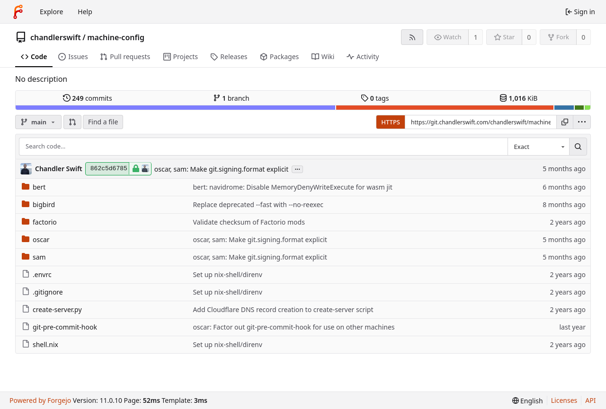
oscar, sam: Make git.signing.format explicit (221, 169)
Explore (51, 11)
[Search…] (578, 147)
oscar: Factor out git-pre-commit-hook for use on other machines (293, 326)
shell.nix (40, 344)
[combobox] (538, 147)
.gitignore (42, 291)
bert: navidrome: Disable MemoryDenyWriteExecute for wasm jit (292, 187)
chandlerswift (55, 37)
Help (85, 11)
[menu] (582, 122)
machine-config (115, 37)
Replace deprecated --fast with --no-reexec (258, 204)
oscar (36, 239)
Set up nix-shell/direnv (227, 274)
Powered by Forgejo (40, 400)
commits (87, 98)
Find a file (103, 121)
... (297, 168)
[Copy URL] (564, 122)
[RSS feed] (412, 37)
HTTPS (390, 122)
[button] (72, 122)
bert (33, 187)
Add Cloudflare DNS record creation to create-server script (283, 309)
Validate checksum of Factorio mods (248, 222)
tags (375, 98)
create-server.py (52, 309)
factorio (39, 222)
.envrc (37, 274)
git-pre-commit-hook (59, 326)
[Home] (18, 11)
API (590, 400)
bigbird (38, 204)
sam (34, 256)
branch (231, 98)
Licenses (564, 400)
